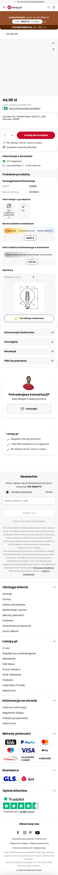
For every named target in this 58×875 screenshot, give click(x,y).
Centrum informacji (14, 707)
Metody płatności (13, 615)
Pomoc (6, 599)
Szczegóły (11, 342)
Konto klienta (10, 631)
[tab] (29, 609)
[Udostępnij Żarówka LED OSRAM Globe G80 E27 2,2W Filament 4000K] (53, 49)
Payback (7, 680)
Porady (20, 685)
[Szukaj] (48, 7)
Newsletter (9, 658)
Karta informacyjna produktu (24, 108)
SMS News (8, 664)
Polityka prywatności (15, 718)
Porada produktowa (32, 318)
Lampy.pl (9, 641)
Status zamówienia (13, 604)
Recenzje (10, 351)
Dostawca (10, 770)
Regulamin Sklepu (13, 713)
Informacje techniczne (19, 332)
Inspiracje (8, 685)
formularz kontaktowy (43, 567)
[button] (53, 43)
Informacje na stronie (19, 700)
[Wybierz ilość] (9, 135)
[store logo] (16, 7)
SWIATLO (27, 21)
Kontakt (7, 594)
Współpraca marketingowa (19, 653)
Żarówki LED (12, 33)
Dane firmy (9, 723)
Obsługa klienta (15, 587)
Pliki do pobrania (15, 361)
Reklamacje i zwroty (14, 610)
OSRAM (33, 186)
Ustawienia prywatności (23, 839)
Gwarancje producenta (16, 626)
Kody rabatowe (11, 674)
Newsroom (9, 690)
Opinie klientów (14, 790)
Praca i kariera (11, 669)
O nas (5, 648)
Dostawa (7, 620)
